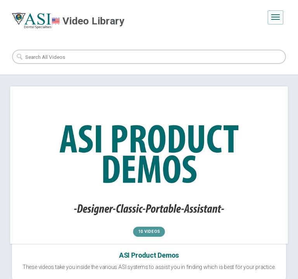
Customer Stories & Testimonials (216, 174)
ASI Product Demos (76, 174)
